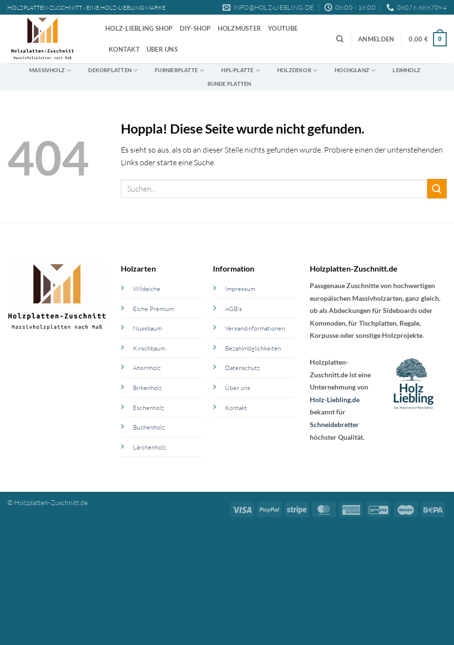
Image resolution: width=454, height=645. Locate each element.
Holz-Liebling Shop (139, 28)
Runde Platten (229, 83)
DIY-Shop (195, 28)
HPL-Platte (240, 70)
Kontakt (124, 49)
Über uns (162, 49)
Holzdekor (297, 70)
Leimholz (406, 70)
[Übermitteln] (437, 188)
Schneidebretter (334, 424)
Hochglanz (355, 70)
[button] (376, 39)
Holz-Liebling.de (334, 399)
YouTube (283, 28)
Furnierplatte (179, 70)
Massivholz (50, 70)
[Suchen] (339, 39)
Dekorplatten (113, 70)
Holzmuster (240, 28)
